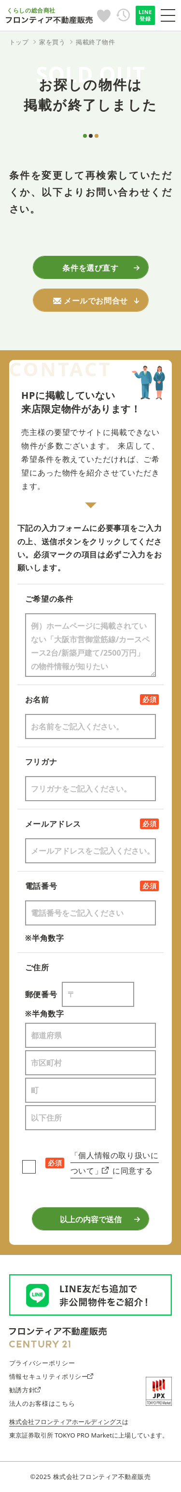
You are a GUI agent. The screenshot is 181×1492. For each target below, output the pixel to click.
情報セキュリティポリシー (51, 1376)
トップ (19, 42)
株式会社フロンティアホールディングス (65, 1421)
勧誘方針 (25, 1390)
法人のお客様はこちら (42, 1403)
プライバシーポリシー (42, 1363)
